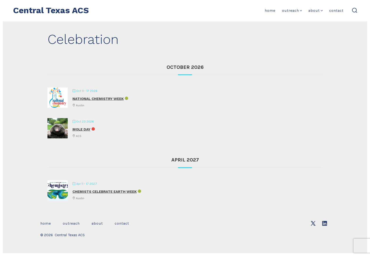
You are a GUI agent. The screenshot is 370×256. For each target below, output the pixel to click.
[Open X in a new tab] (313, 223)
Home (270, 10)
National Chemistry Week (98, 99)
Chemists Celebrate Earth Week (104, 192)
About (315, 10)
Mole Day (81, 129)
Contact (336, 10)
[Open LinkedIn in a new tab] (325, 223)
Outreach (292, 10)
